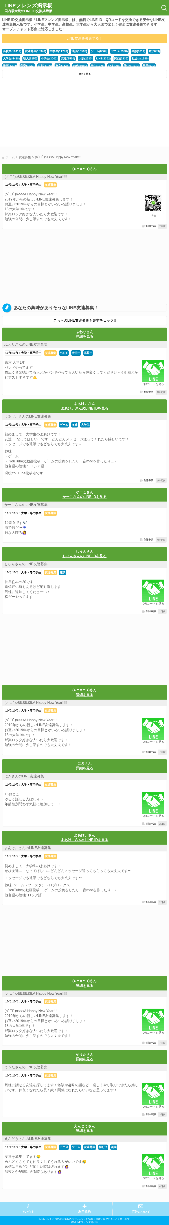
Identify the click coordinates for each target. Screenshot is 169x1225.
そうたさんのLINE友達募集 (26, 1067)
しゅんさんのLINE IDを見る (84, 556)
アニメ (64, 1147)
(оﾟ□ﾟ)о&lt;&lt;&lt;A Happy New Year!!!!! (35, 177)
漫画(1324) (10, 65)
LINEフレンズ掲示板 (28, 8)
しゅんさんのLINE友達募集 (26, 564)
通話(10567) (79, 51)
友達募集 (50, 184)
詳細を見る (84, 336)
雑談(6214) (138, 51)
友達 (74, 424)
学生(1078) (98, 65)
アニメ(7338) (119, 51)
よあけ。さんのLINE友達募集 (27, 416)
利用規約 (84, 1212)
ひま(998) (114, 65)
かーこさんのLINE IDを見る (84, 497)
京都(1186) (45, 65)
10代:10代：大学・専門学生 (23, 184)
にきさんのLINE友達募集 (24, 776)
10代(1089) (80, 65)
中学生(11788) (59, 51)
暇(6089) (154, 51)
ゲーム (64, 424)
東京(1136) (62, 65)
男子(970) (149, 65)
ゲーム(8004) (99, 51)
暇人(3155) (30, 58)
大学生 (76, 353)
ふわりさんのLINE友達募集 (26, 344)
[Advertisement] (84, 113)
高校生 (88, 353)
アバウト (28, 1212)
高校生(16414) (12, 51)
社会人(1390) (140, 58)
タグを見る (85, 74)
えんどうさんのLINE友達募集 (27, 1139)
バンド (64, 353)
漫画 (114, 1147)
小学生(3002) (49, 58)
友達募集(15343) (35, 51)
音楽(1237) (27, 65)
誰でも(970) (131, 65)
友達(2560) (68, 58)
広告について (141, 1212)
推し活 (103, 1147)
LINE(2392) (103, 58)
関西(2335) (121, 58)
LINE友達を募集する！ (84, 38)
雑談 (62, 572)
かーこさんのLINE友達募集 (26, 505)
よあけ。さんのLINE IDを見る (84, 408)
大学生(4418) (11, 58)
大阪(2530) (85, 58)
